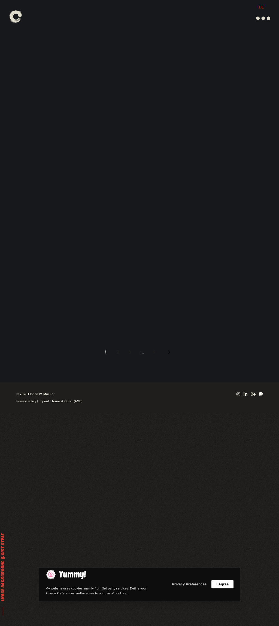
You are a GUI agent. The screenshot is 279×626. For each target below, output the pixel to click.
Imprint (44, 401)
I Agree (222, 584)
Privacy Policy (26, 401)
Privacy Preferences (189, 584)
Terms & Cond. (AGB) (66, 401)
